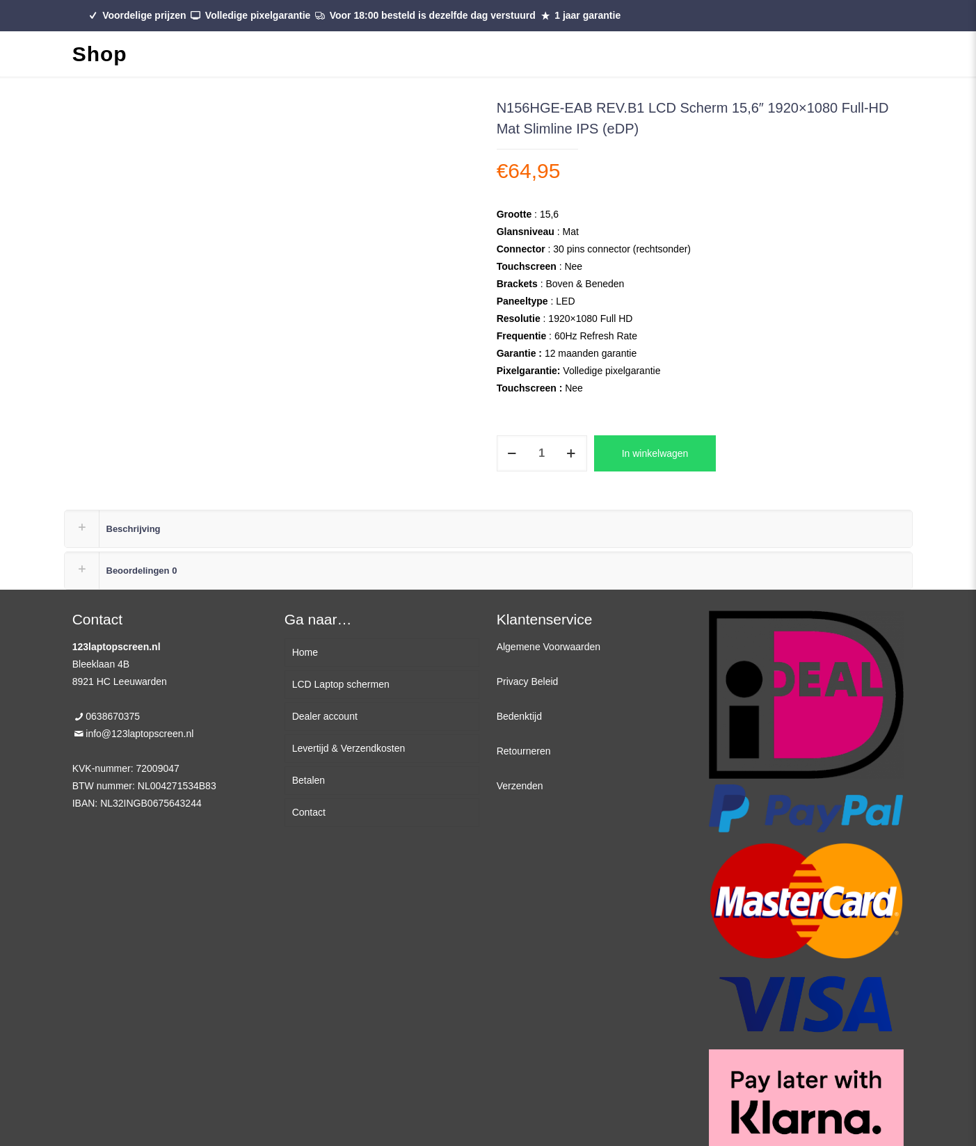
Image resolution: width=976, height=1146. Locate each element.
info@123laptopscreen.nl (139, 733)
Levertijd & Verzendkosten (349, 748)
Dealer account (325, 716)
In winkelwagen (655, 453)
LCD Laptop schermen (341, 684)
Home (305, 652)
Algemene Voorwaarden (548, 646)
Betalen (308, 780)
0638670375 (113, 716)
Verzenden (520, 785)
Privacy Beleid (528, 681)
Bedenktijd (519, 716)
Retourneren (524, 751)
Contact (309, 812)
